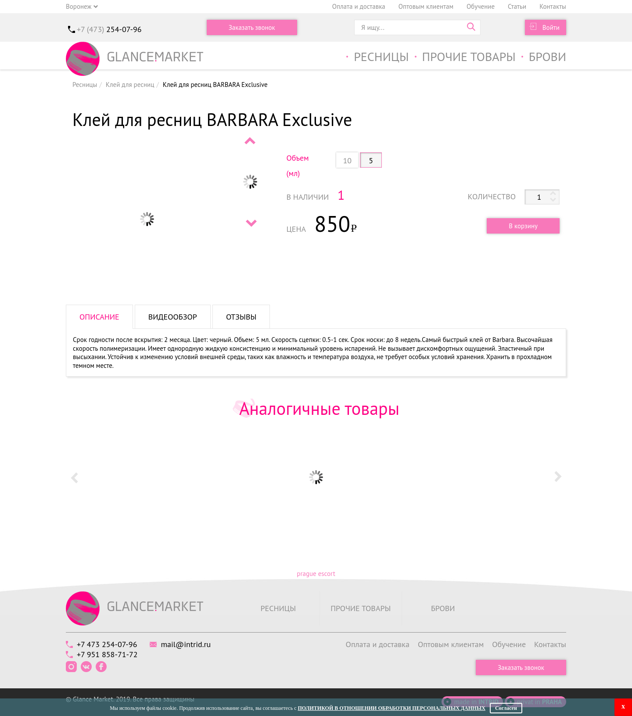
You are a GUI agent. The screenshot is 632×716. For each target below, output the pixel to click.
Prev (251, 140)
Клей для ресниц (130, 84)
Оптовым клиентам (426, 6)
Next (251, 223)
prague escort (316, 573)
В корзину (523, 226)
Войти (551, 27)
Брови (547, 56)
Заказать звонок (252, 27)
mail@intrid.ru (186, 644)
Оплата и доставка (358, 6)
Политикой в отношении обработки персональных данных (391, 708)
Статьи (517, 6)
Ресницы (381, 56)
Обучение (481, 6)
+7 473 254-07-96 (107, 644)
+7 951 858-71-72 (107, 654)
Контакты (552, 6)
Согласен (506, 708)
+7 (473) (109, 29)
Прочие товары (469, 56)
